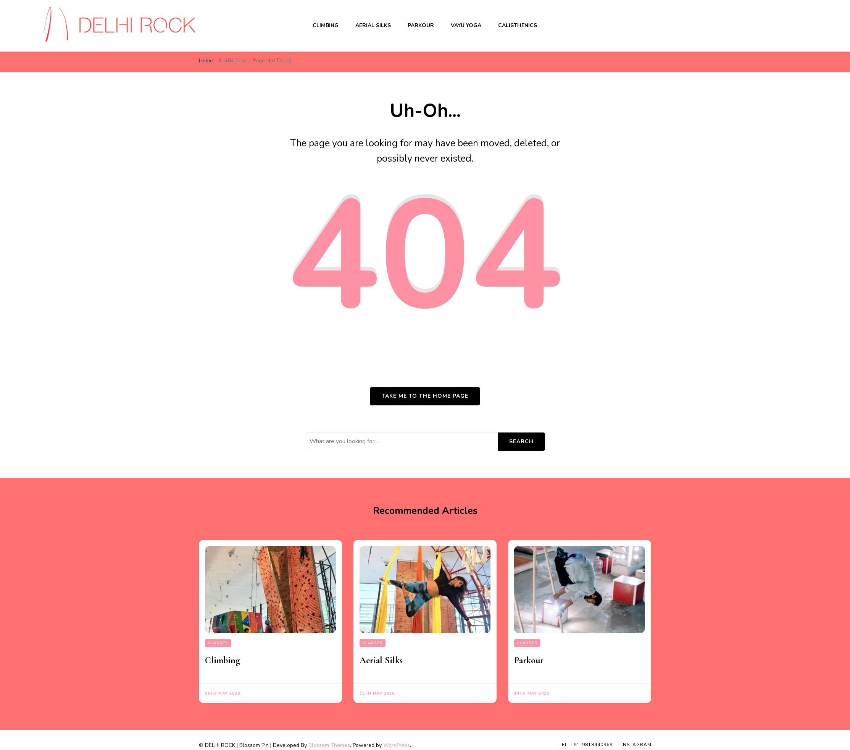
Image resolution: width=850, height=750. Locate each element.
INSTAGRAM (636, 745)
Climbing (326, 25)
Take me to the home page (425, 396)
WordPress (396, 745)
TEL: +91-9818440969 (586, 745)
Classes (218, 643)
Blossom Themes (329, 745)
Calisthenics (517, 25)
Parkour (421, 25)
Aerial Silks (373, 25)
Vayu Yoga (466, 25)
